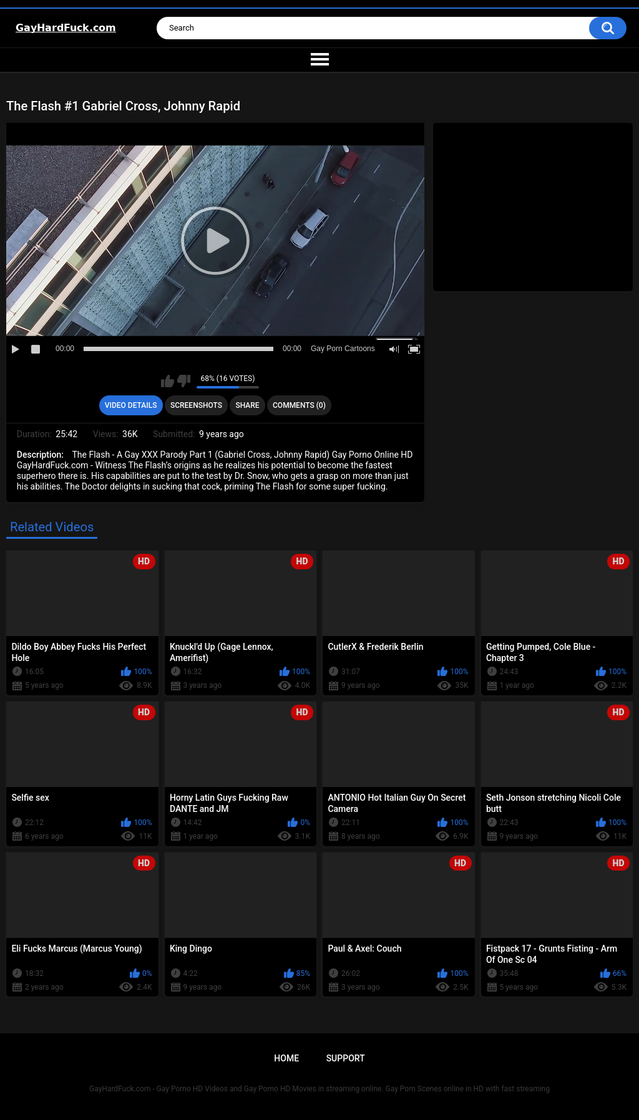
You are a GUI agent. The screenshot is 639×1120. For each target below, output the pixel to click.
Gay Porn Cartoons (343, 348)
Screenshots (196, 405)
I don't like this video (183, 381)
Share (247, 405)
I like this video (167, 381)
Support (345, 1058)
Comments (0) (299, 405)
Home (286, 1058)
